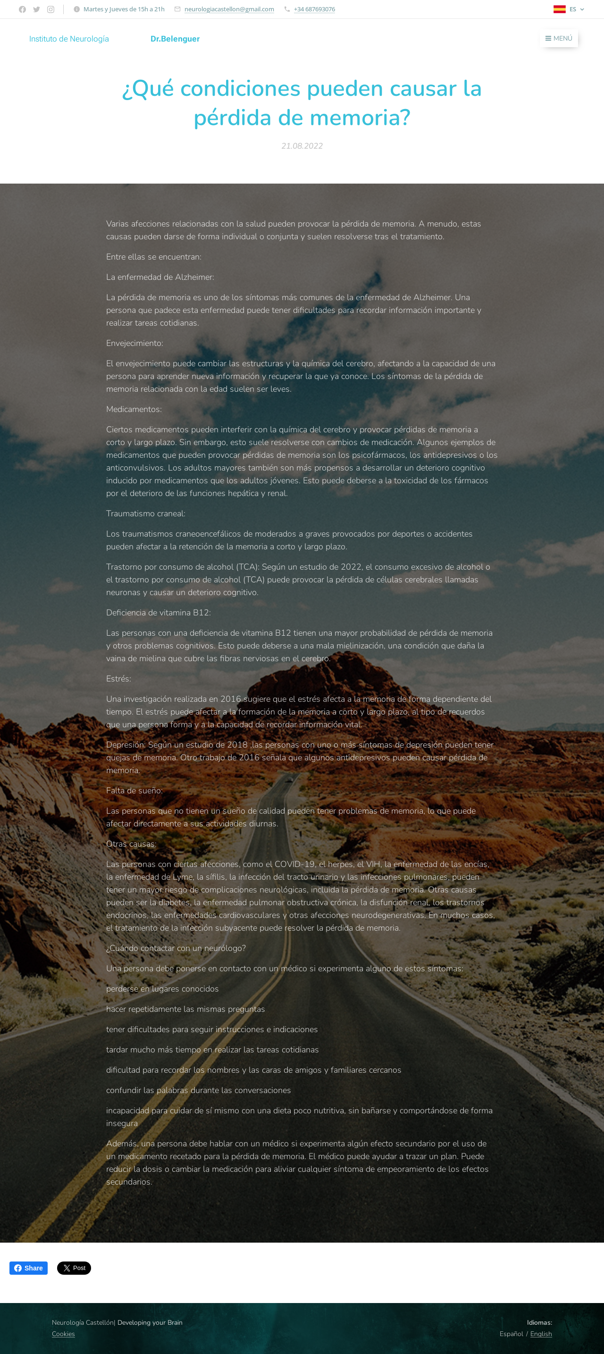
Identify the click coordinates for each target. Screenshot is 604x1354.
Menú (558, 38)
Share (28, 1268)
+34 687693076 (314, 9)
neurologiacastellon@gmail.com (229, 9)
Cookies (63, 1333)
